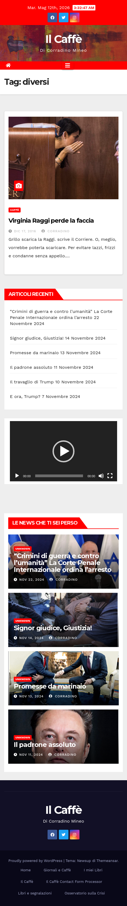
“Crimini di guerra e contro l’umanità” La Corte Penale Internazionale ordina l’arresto (62, 563)
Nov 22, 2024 (31, 580)
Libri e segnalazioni (35, 893)
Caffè (14, 209)
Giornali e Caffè (57, 870)
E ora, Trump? (25, 396)
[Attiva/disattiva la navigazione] (68, 65)
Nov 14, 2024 (31, 638)
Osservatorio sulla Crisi (85, 893)
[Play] (17, 476)
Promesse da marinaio (34, 352)
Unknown (22, 548)
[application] (63, 451)
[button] (63, 451)
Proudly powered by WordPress (36, 861)
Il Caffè (63, 39)
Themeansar (107, 861)
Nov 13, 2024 (31, 696)
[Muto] (101, 476)
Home (26, 870)
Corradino (56, 231)
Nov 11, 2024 (31, 755)
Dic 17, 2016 (25, 231)
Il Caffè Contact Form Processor (74, 882)
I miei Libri (93, 870)
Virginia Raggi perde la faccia (51, 220)
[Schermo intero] (110, 476)
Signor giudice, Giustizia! (37, 338)
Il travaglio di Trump (32, 381)
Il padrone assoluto (31, 367)
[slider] (59, 475)
